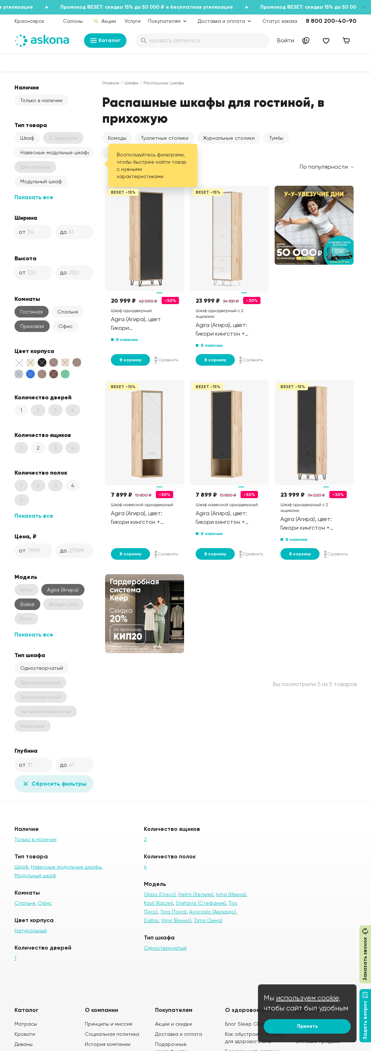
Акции (104, 21)
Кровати (24, 1034)
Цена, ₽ (25, 536)
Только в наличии (41, 100)
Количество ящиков (42, 434)
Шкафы (131, 82)
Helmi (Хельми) (195, 894)
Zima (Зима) (208, 920)
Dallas (151, 920)
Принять (307, 1026)
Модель (25, 576)
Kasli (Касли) (158, 903)
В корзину (130, 359)
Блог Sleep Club (244, 1024)
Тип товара (30, 125)
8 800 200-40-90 (331, 20)
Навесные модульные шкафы (55, 152)
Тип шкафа (29, 655)
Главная (110, 82)
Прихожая (32, 326)
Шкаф (27, 138)
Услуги (133, 21)
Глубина (25, 750)
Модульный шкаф (41, 181)
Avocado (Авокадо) (212, 912)
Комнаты (27, 298)
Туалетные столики (164, 138)
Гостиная (31, 312)
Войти (285, 40)
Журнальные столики (229, 138)
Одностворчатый (41, 668)
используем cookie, (308, 998)
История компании (107, 1044)
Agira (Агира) (63, 590)
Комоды (117, 138)
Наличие (26, 87)
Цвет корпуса (34, 350)
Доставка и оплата (178, 1034)
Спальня (67, 312)
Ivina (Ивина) (231, 894)
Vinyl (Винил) (176, 920)
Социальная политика (112, 1034)
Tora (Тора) (173, 912)
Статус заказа (279, 21)
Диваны (23, 1044)
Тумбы (276, 138)
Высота (25, 258)
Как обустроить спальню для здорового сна (255, 1037)
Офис (65, 326)
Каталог (105, 40)
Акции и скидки (173, 1024)
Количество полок (40, 472)
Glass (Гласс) (160, 894)
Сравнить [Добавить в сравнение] (166, 359)
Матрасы (25, 1024)
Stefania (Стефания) (201, 903)
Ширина (25, 217)
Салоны (73, 21)
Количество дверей (42, 397)
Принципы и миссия (108, 1024)
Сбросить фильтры (54, 783)
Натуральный (30, 930)
